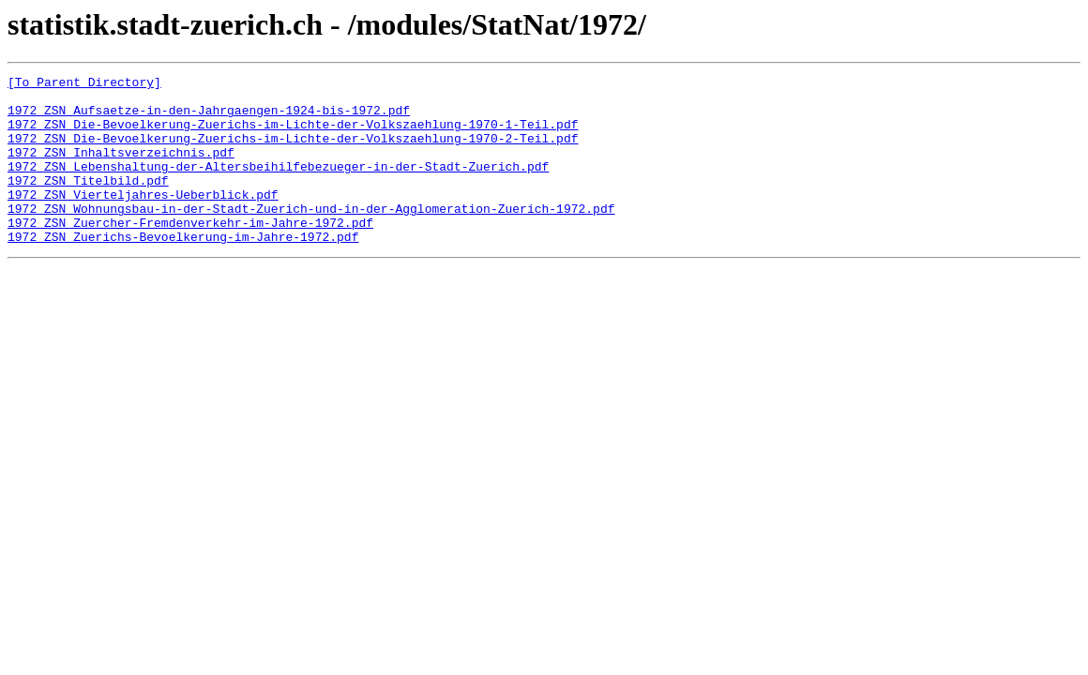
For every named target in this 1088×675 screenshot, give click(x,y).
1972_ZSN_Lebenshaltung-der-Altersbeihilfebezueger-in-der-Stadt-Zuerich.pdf (278, 185)
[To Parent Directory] (84, 84)
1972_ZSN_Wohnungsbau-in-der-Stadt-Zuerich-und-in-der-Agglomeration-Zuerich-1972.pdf (311, 236)
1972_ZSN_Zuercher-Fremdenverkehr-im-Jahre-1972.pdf (190, 253)
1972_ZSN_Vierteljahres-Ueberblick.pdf (143, 219)
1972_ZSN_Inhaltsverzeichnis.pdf (121, 168)
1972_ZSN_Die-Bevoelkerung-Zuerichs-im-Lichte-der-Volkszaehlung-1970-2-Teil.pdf (293, 151)
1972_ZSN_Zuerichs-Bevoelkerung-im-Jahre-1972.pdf (183, 270)
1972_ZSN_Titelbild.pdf (88, 202)
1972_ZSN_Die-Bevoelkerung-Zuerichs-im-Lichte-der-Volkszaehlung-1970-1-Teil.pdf (293, 135)
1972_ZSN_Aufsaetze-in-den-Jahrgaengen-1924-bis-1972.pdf (209, 118)
